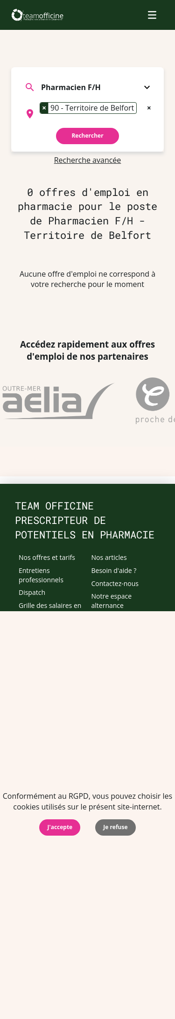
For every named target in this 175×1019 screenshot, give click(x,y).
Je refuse (115, 827)
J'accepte (59, 827)
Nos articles (109, 557)
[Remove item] (44, 108)
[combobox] (87, 113)
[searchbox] (42, 123)
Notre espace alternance (111, 601)
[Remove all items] (149, 107)
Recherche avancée (87, 160)
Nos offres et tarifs (47, 557)
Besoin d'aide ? (114, 570)
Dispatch (32, 592)
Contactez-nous (115, 583)
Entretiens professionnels (41, 575)
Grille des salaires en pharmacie (50, 610)
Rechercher (87, 136)
